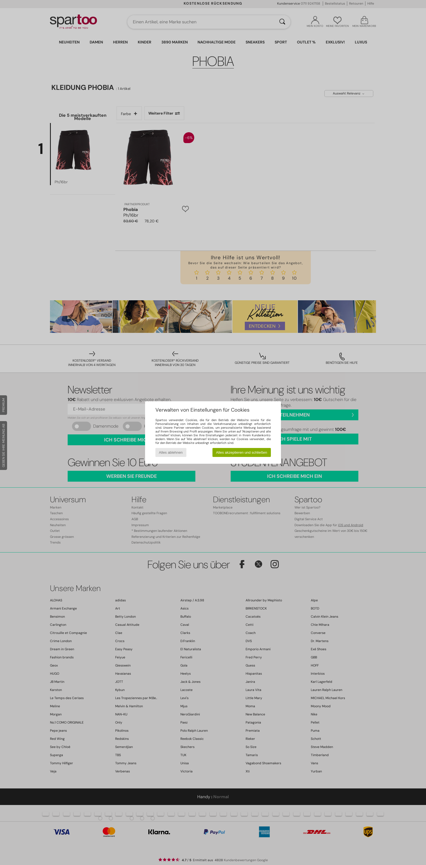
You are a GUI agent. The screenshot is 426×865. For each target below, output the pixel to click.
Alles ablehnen (171, 452)
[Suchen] (282, 22)
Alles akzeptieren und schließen (241, 452)
